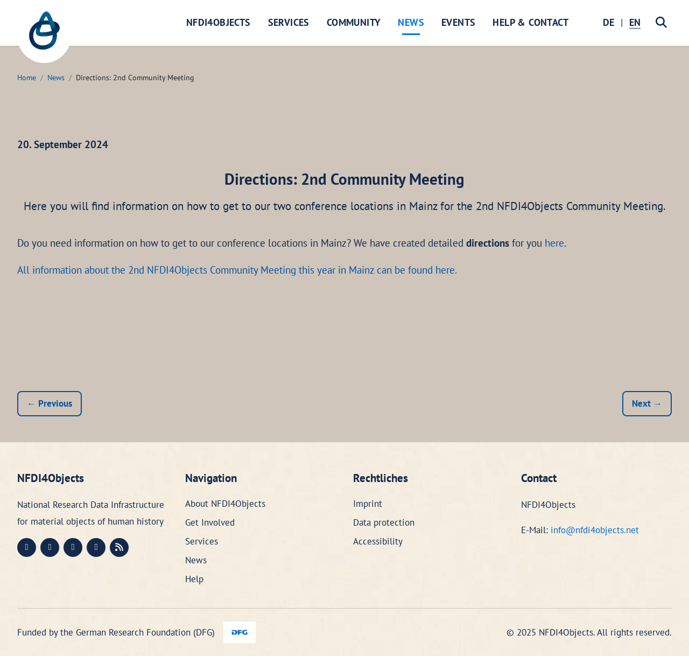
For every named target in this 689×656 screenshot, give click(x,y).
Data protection (383, 522)
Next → (647, 403)
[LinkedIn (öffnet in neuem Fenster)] (49, 547)
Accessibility (378, 541)
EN (635, 22)
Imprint (367, 504)
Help (194, 579)
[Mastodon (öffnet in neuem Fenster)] (26, 547)
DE (608, 22)
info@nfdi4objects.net (595, 530)
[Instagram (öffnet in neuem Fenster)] (73, 547)
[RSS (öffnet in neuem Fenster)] (119, 547)
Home (26, 77)
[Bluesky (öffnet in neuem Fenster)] (96, 547)
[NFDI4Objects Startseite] (44, 36)
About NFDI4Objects (225, 504)
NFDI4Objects (218, 22)
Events (458, 22)
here (554, 242)
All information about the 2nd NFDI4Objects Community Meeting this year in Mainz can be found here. (237, 269)
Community (354, 22)
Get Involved (210, 522)
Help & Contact (530, 22)
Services (289, 22)
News (411, 22)
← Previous (49, 403)
